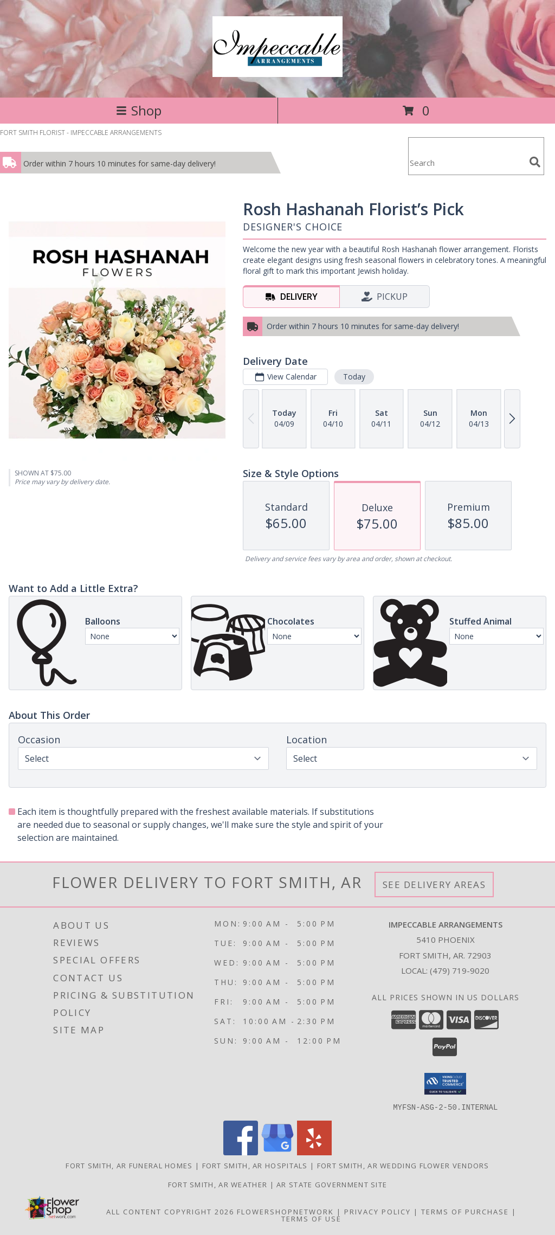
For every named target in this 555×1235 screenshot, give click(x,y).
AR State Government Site (331, 1184)
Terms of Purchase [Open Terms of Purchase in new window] (465, 1211)
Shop (139, 110)
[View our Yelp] (314, 1152)
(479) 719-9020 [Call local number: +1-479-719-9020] (459, 970)
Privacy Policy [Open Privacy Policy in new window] (377, 1211)
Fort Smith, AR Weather (218, 1184)
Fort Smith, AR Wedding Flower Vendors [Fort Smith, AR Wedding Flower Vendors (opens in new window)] (403, 1165)
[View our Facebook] (240, 1152)
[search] (535, 162)
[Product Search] (467, 163)
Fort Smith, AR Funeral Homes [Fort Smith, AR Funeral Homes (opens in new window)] (129, 1165)
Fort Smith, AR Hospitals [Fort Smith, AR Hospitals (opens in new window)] (255, 1165)
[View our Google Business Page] (277, 1152)
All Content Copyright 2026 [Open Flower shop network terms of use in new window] (170, 1211)
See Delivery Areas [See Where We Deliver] (434, 884)
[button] (445, 1084)
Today (354, 376)
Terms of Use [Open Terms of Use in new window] (311, 1218)
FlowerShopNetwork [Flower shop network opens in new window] (285, 1211)
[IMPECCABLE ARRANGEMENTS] (277, 71)
